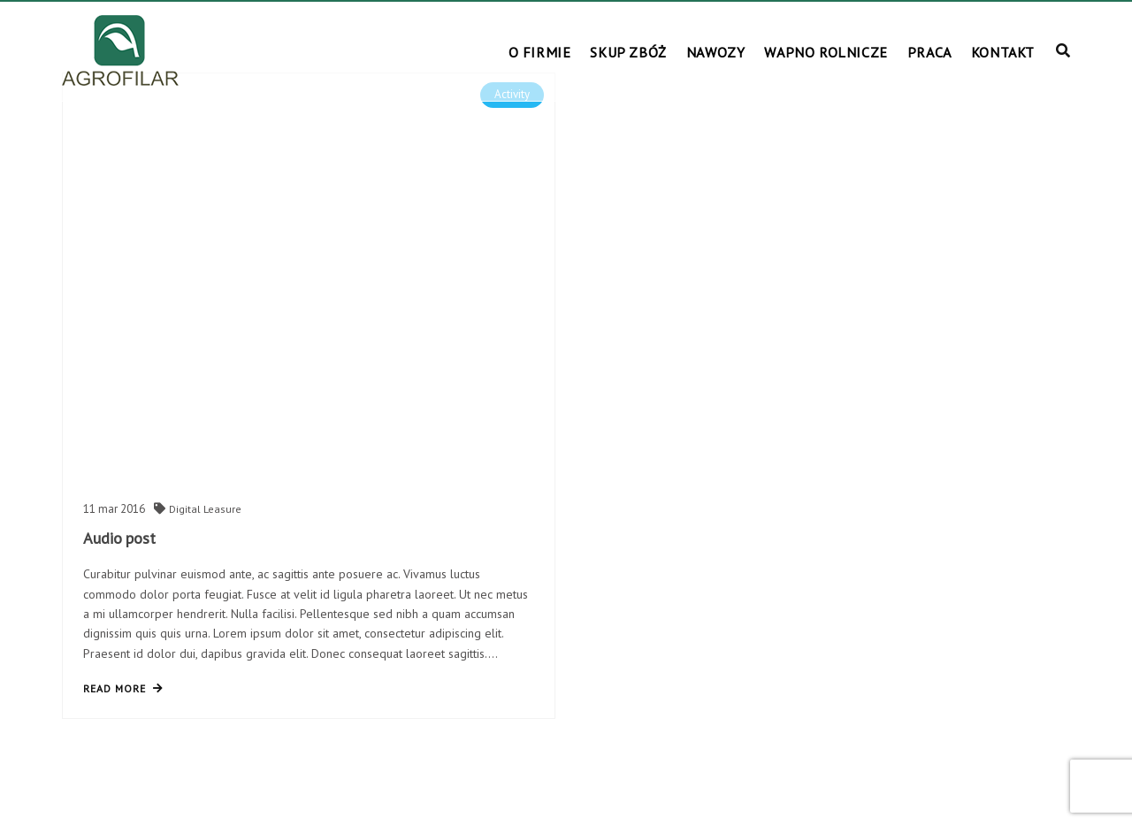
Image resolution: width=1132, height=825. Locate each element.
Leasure (222, 509)
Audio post (119, 538)
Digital (186, 509)
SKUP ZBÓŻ (628, 52)
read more (123, 689)
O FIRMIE (540, 52)
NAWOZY (716, 52)
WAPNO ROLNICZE (825, 52)
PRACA (929, 52)
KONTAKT (1003, 52)
